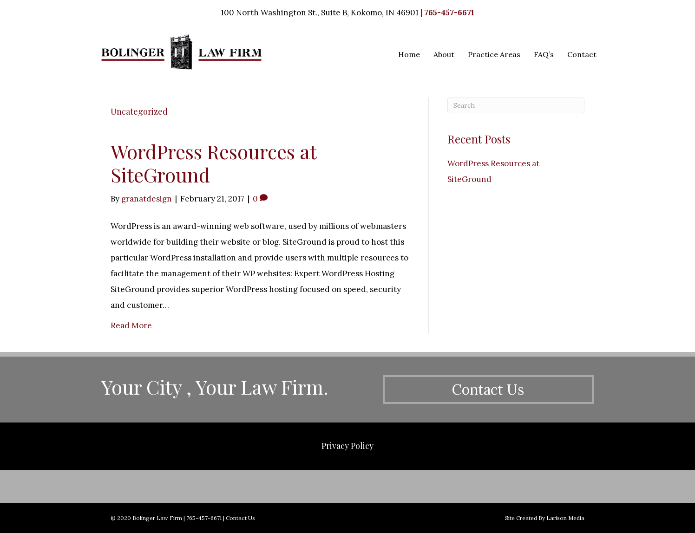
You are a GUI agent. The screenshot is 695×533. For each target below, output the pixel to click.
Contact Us (240, 517)
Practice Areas (494, 54)
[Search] (515, 105)
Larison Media (565, 517)
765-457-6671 (449, 12)
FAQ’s (544, 54)
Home (409, 54)
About (443, 54)
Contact (582, 54)
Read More (131, 325)
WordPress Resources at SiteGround (213, 163)
